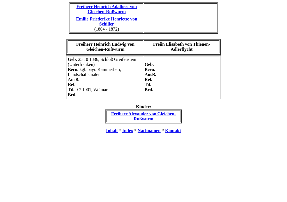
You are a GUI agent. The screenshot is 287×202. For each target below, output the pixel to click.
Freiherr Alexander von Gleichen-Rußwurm (143, 116)
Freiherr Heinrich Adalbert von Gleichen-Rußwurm (107, 9)
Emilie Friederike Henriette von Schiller (106, 21)
